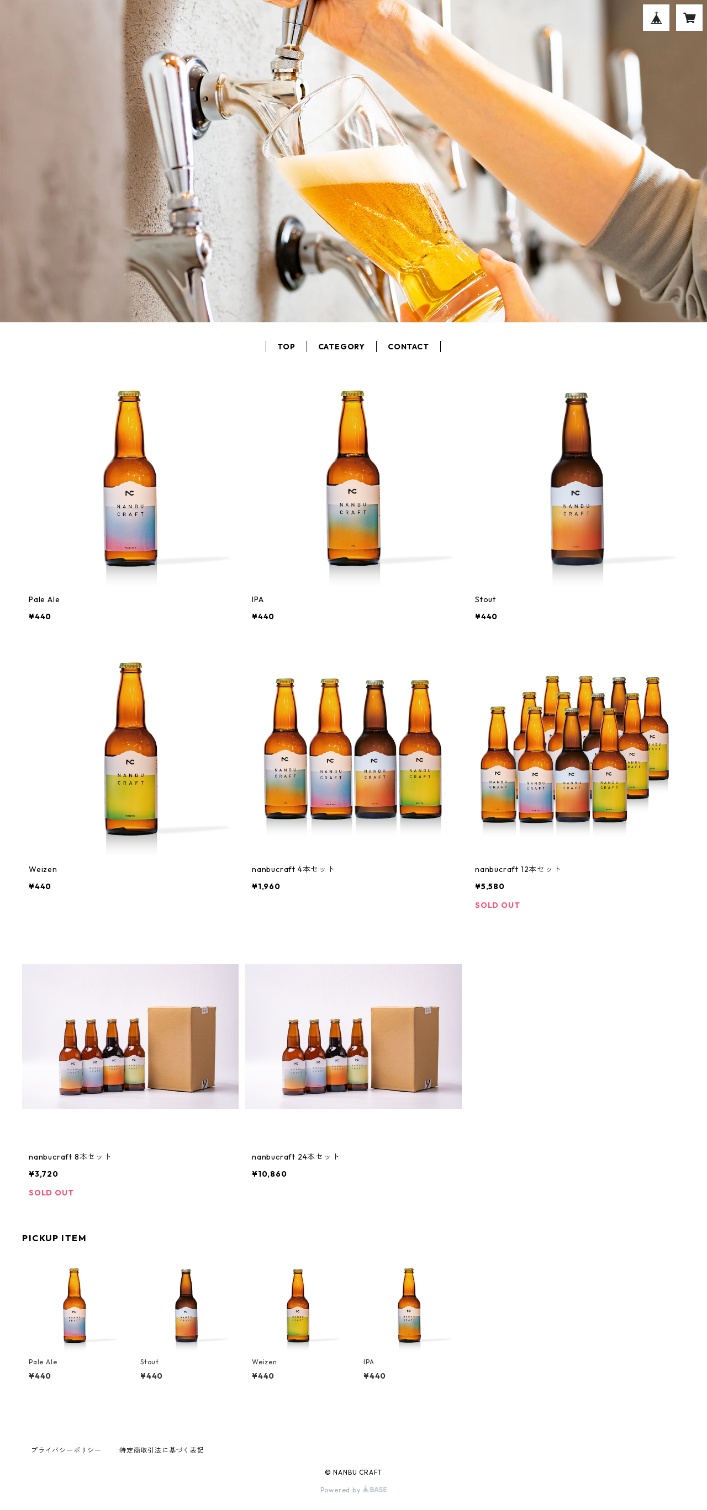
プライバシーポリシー (66, 1450)
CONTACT (408, 347)
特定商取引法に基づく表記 (161, 1450)
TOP (286, 347)
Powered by (353, 1490)
